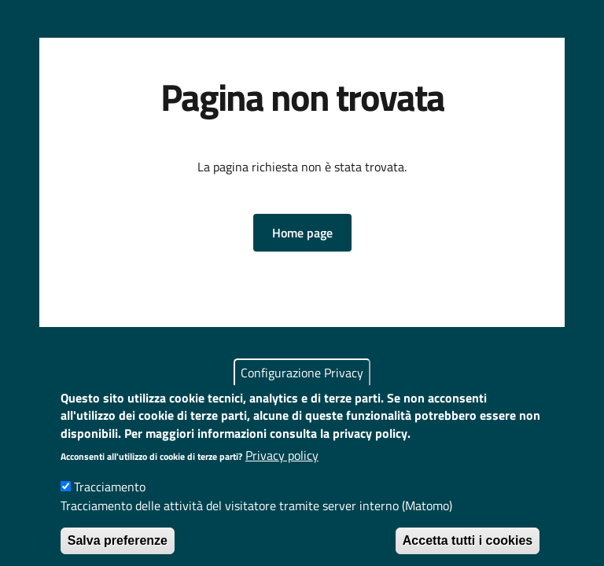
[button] (302, 233)
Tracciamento (109, 503)
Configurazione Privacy (302, 389)
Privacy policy (282, 471)
